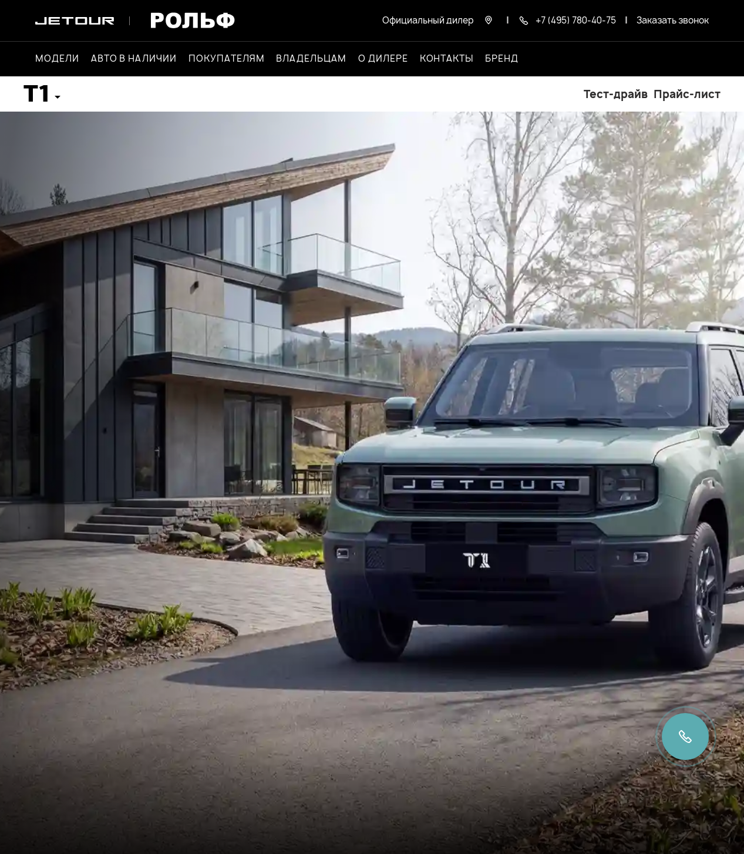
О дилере (383, 59)
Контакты (447, 59)
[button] (41, 97)
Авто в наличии (134, 59)
